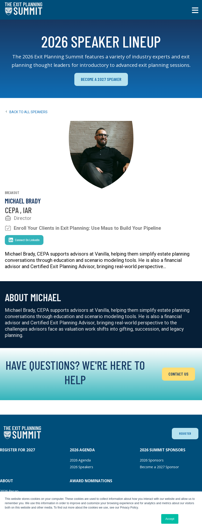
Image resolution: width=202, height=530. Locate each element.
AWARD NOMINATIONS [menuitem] (91, 481)
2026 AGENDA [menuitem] (82, 450)
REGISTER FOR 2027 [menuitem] (17, 450)
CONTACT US (178, 374)
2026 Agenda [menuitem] (81, 460)
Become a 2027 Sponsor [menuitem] (161, 467)
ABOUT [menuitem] (6, 481)
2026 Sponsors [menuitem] (153, 460)
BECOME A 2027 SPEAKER (101, 79)
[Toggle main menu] (195, 10)
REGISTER (184, 434)
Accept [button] (169, 519)
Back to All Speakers (26, 112)
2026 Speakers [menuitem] (83, 467)
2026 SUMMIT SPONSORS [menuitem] (162, 450)
